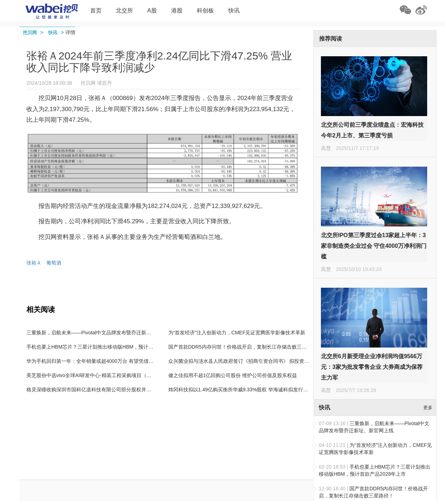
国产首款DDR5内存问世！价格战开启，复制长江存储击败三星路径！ (245, 347)
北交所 (124, 10)
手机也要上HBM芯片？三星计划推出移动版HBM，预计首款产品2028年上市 (110, 347)
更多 (428, 407)
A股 (152, 10)
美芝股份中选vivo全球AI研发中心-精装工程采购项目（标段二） (96, 375)
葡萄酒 (53, 263)
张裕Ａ (33, 263)
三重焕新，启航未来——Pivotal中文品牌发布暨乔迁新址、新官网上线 (103, 332)
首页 (96, 10)
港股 (177, 10)
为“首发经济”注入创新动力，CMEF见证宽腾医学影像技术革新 (237, 332)
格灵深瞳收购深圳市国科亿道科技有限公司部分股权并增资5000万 (99, 389)
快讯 (234, 10)
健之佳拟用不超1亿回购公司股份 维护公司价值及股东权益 (232, 375)
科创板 (205, 10)
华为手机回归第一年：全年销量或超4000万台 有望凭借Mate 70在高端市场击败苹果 (119, 361)
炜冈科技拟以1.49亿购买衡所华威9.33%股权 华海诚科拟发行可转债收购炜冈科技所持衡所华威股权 (278, 389)
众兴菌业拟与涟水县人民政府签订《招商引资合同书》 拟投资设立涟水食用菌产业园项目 (266, 361)
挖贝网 (30, 32)
